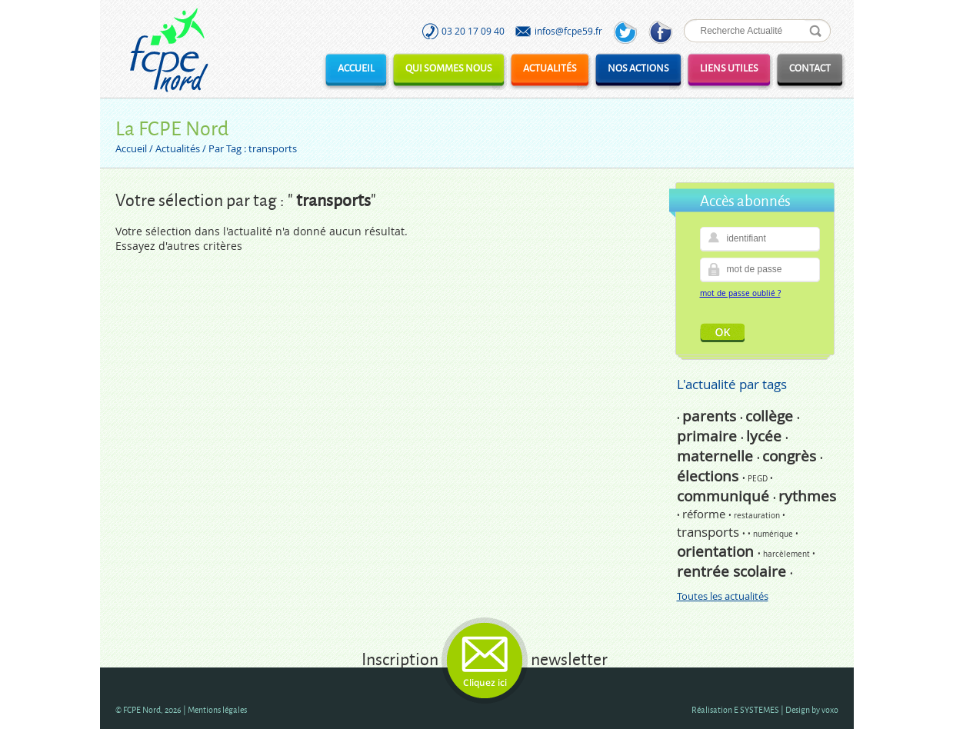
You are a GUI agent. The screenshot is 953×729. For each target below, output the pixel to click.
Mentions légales (217, 709)
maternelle (717, 456)
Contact (810, 68)
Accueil (356, 68)
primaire (709, 436)
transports (709, 532)
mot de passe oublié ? (740, 293)
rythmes (807, 496)
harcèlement (787, 554)
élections (709, 476)
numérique (774, 534)
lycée (765, 436)
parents (711, 416)
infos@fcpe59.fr (568, 31)
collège (771, 416)
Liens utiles (729, 68)
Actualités (550, 68)
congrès (791, 456)
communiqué (725, 496)
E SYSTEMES (756, 709)
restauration (758, 516)
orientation (717, 551)
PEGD (759, 479)
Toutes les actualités (722, 596)
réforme (705, 513)
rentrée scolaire (733, 571)
